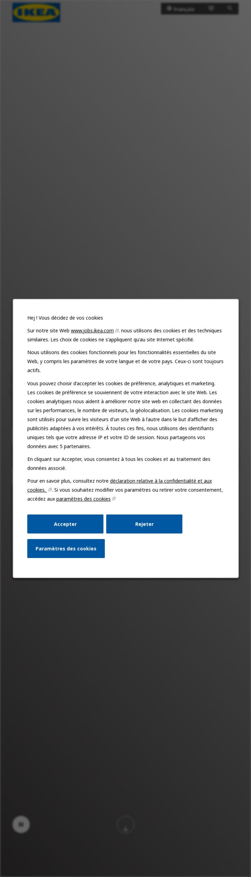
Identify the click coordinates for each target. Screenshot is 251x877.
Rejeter (144, 527)
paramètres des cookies (84, 502)
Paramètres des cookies (67, 551)
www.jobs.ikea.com (93, 336)
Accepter (66, 527)
